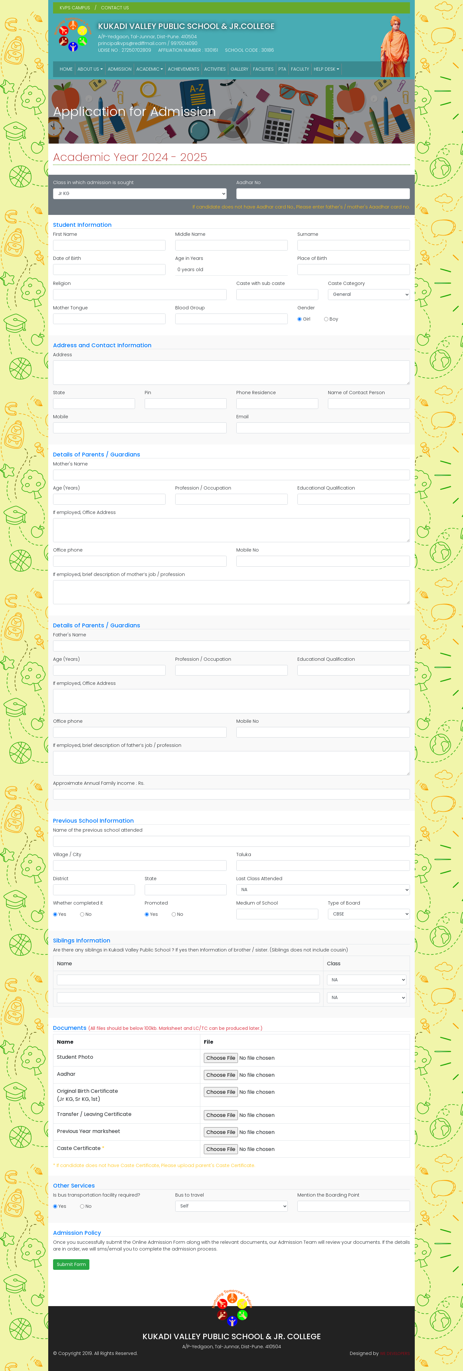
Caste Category (346, 283)
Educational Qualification (326, 488)
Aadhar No (248, 182)
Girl (306, 319)
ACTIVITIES (215, 69)
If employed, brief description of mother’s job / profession (119, 574)
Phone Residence (256, 392)
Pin (148, 392)
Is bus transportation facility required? (96, 1195)
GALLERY (239, 69)
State (59, 392)
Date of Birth (67, 258)
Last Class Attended (259, 878)
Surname (307, 234)
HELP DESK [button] (324, 69)
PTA (282, 69)
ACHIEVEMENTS (183, 69)
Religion (62, 283)
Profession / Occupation (203, 488)
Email (242, 416)
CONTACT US (115, 7)
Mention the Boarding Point (328, 1195)
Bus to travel (189, 1195)
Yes (62, 914)
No (89, 914)
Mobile (60, 416)
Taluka (243, 854)
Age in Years (189, 258)
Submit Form (71, 1264)
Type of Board (344, 903)
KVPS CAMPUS (75, 7)
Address (62, 354)
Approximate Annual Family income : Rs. (98, 783)
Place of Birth (312, 258)
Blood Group (190, 308)
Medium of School (257, 903)
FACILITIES (263, 69)
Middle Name (190, 234)
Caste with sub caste (260, 283)
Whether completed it (78, 903)
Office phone (68, 550)
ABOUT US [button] (88, 69)
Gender (306, 308)
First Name (65, 234)
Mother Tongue (70, 308)
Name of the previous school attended (97, 830)
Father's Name (69, 635)
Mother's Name (70, 464)
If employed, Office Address (84, 512)
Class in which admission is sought (93, 182)
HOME (66, 69)
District (60, 878)
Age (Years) (66, 488)
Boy (334, 319)
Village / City (67, 854)
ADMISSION (120, 69)
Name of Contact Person (356, 392)
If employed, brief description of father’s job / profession (117, 745)
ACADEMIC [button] (147, 69)
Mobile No (247, 550)
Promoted (156, 903)
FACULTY (300, 69)
